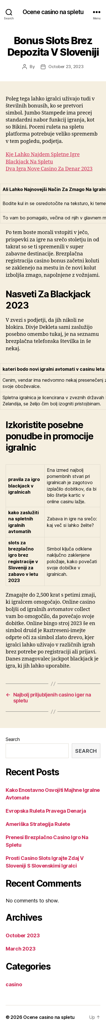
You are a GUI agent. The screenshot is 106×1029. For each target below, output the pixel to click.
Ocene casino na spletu (53, 12)
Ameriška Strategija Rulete (38, 824)
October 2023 (23, 935)
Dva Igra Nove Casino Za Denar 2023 (49, 169)
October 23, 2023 (66, 66)
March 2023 (20, 949)
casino (14, 984)
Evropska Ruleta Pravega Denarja (46, 811)
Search (13, 739)
